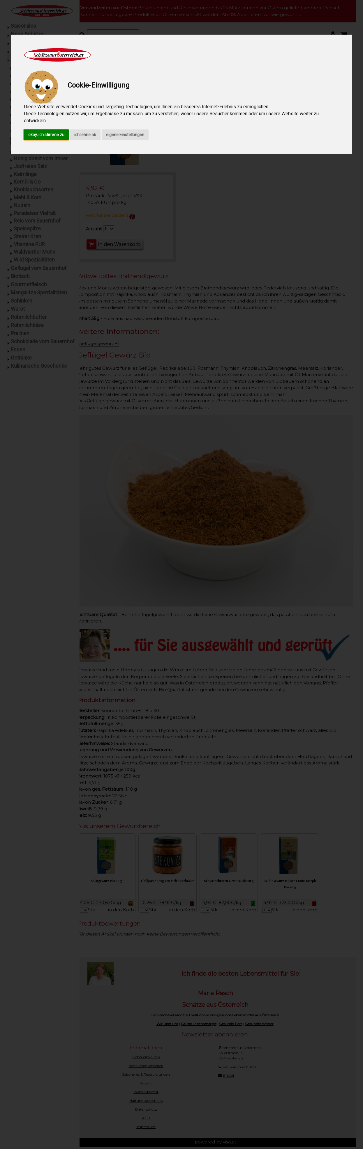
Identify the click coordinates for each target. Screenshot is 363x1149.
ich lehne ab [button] (85, 134)
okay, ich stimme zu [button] (46, 134)
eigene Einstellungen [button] (125, 134)
